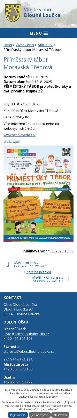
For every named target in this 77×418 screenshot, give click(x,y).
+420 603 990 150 (18, 369)
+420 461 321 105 (18, 338)
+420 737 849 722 (18, 382)
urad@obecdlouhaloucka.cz (26, 333)
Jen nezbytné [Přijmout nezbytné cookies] (40, 415)
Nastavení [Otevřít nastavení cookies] (60, 415)
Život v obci (25, 44)
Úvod (7, 44)
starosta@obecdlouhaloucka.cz (28, 351)
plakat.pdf (12, 141)
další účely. (51, 396)
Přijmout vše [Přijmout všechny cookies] (17, 415)
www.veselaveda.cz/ (19, 134)
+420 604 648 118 (18, 359)
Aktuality (45, 44)
